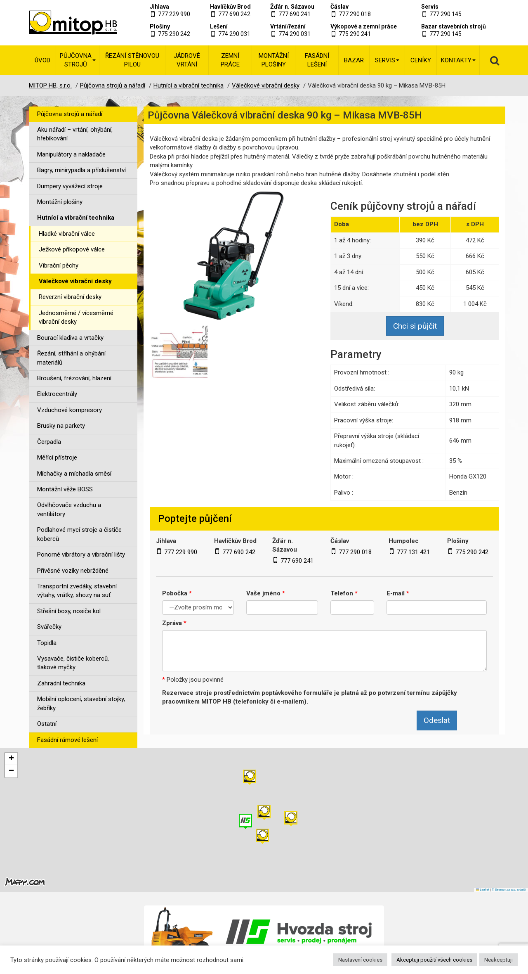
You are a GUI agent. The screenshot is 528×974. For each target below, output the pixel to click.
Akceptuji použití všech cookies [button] (434, 960)
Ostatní (47, 724)
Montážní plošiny (274, 60)
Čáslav (339, 6)
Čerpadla (49, 442)
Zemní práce (230, 60)
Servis (429, 6)
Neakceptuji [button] (498, 960)
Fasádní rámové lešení (67, 740)
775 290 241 (355, 34)
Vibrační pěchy (58, 265)
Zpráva (174, 623)
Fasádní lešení (317, 60)
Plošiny (160, 26)
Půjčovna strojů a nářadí (69, 114)
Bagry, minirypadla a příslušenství (81, 170)
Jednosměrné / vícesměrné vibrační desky (76, 317)
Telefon (344, 593)
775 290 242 (174, 34)
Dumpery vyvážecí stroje (70, 186)
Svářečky (49, 626)
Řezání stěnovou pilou (132, 60)
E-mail (398, 593)
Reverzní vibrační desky (70, 297)
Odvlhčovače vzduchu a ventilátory (69, 509)
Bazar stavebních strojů (453, 26)
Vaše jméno (265, 593)
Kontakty (458, 60)
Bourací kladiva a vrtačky (70, 337)
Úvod (42, 60)
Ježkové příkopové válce (72, 249)
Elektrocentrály (57, 394)
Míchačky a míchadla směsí (74, 473)
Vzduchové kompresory (69, 410)
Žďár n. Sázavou (292, 6)
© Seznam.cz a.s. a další (509, 889)
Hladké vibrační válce (67, 233)
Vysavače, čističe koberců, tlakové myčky (73, 663)
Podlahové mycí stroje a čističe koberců (79, 534)
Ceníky (420, 60)
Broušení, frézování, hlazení (74, 378)
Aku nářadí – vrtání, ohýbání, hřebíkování (75, 134)
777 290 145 (445, 14)
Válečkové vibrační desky (75, 281)
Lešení (219, 26)
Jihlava (159, 6)
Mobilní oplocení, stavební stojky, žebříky (81, 703)
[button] (290, 818)
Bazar (354, 60)
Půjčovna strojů (78, 60)
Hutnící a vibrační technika (75, 217)
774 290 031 (234, 34)
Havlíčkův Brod (230, 6)
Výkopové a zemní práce (363, 26)
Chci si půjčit (415, 326)
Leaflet (482, 889)
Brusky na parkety (61, 425)
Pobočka (177, 593)
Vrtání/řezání (288, 26)
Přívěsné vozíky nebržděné (72, 570)
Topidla (47, 643)
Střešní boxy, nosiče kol (69, 611)
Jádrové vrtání (187, 60)
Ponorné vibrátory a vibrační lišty (81, 554)
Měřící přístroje (57, 457)
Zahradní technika (61, 683)
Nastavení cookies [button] (360, 960)
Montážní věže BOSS (65, 489)
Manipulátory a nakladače (71, 154)
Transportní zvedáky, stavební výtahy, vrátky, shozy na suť (77, 591)
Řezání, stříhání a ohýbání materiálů (71, 358)
